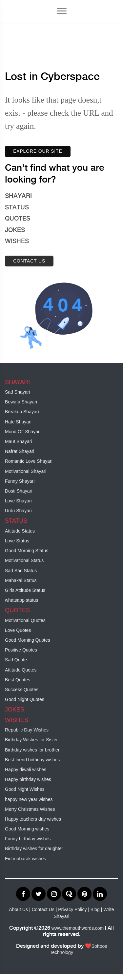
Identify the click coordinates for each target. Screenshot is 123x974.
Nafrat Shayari (19, 451)
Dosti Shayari (18, 491)
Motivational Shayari (25, 471)
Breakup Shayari (22, 411)
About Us (18, 909)
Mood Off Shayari (23, 431)
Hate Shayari (18, 421)
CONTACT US (29, 260)
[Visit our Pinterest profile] (85, 894)
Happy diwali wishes (25, 769)
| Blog (94, 909)
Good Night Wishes (25, 789)
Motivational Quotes (25, 620)
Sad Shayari (17, 392)
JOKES (15, 230)
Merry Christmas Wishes (30, 809)
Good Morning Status (26, 550)
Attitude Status (20, 531)
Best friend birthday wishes (32, 759)
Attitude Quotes (21, 669)
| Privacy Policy (72, 909)
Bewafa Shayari (21, 401)
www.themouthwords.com (77, 928)
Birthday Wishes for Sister (31, 739)
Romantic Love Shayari (28, 461)
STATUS (17, 208)
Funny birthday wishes (28, 838)
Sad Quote (16, 659)
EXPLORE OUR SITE (37, 151)
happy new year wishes (29, 799)
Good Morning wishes (27, 828)
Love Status (17, 540)
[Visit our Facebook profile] (23, 894)
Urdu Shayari (18, 510)
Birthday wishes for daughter (34, 848)
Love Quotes (18, 630)
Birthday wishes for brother (32, 749)
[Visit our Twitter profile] (39, 894)
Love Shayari (18, 500)
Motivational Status (24, 560)
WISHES (17, 241)
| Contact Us (41, 909)
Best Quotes (17, 679)
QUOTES (17, 219)
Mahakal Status (21, 580)
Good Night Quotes (24, 699)
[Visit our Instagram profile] (54, 894)
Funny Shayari (19, 481)
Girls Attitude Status (25, 590)
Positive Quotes (21, 650)
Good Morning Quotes (27, 640)
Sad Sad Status (21, 570)
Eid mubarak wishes (25, 858)
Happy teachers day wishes (33, 819)
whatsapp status (21, 600)
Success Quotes (21, 689)
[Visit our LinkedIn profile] (100, 894)
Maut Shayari (18, 441)
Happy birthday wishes (28, 779)
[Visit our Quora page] (69, 894)
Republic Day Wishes (27, 729)
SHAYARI (18, 196)
